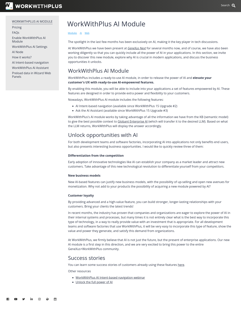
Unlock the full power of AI (94, 282)
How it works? (21, 57)
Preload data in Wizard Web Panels (31, 75)
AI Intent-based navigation (30, 63)
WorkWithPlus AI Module (32, 21)
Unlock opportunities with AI (103, 134)
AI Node (17, 52)
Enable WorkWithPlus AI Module (29, 39)
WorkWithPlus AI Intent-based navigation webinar (110, 277)
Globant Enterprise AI (133, 121)
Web (87, 33)
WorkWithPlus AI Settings (29, 47)
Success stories (86, 257)
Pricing (16, 27)
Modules (72, 33)
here (181, 265)
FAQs (15, 33)
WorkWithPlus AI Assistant (30, 68)
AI (81, 33)
